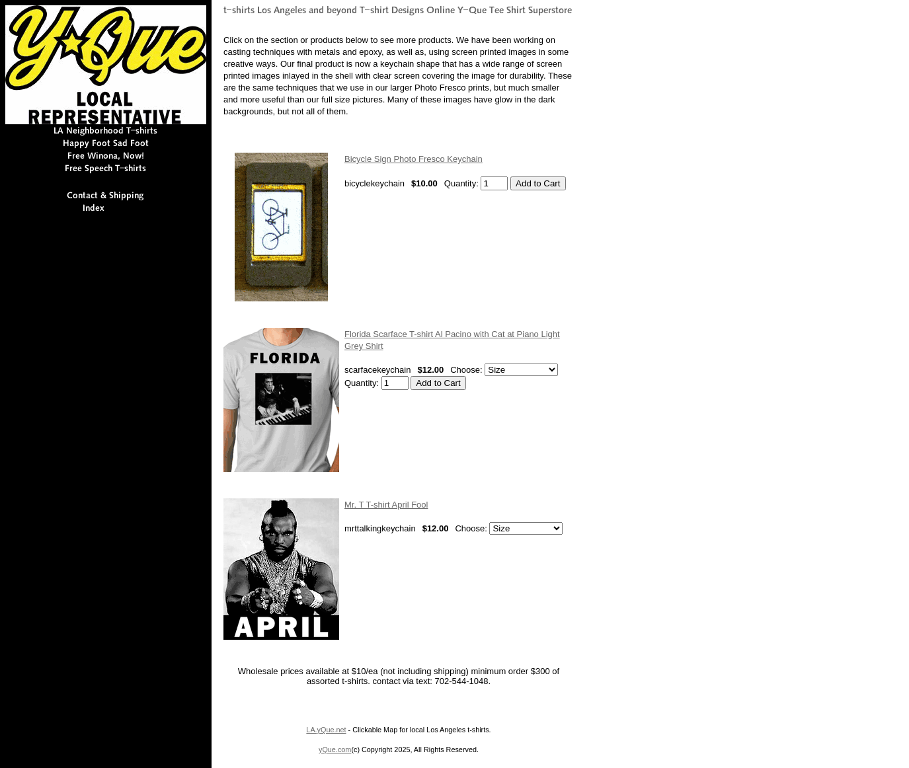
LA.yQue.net (326, 730)
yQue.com (335, 749)
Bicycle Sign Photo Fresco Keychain (413, 159)
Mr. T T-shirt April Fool (386, 505)
